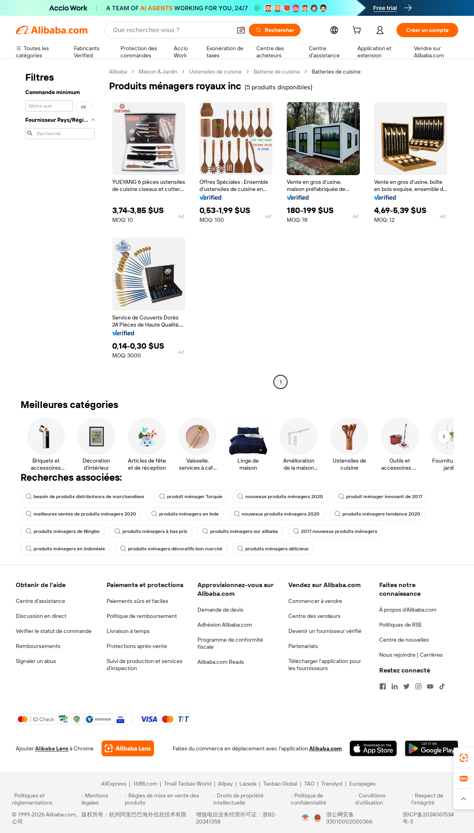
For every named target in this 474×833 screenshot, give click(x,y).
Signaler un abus (36, 661)
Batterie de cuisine (277, 71)
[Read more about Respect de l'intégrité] (436, 799)
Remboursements (38, 646)
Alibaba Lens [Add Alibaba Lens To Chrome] (51, 748)
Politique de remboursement (142, 616)
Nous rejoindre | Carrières (411, 655)
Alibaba (118, 71)
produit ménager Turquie (190, 496)
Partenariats (303, 646)
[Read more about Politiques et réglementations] (45, 799)
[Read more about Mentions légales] (101, 799)
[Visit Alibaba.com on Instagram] (418, 686)
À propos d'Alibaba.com (407, 609)
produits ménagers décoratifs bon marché (171, 549)
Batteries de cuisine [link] (336, 71)
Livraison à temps (128, 631)
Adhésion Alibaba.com (225, 624)
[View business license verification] (305, 818)
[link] (463, 758)
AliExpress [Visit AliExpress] (113, 783)
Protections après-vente (137, 646)
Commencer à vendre (315, 601)
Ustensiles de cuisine (215, 71)
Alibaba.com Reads (221, 662)
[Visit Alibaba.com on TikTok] (442, 686)
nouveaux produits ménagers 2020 (280, 496)
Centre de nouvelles (404, 640)
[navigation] (60, 227)
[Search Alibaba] (171, 30)
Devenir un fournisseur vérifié (324, 631)
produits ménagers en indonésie (65, 549)
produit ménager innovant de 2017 (380, 496)
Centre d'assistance (40, 601)
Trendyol (331, 783)
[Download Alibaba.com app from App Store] (373, 748)
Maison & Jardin (158, 71)
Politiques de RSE (400, 624)
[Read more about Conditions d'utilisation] (382, 799)
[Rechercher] (275, 30)
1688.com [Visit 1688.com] (145, 783)
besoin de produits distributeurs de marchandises (85, 496)
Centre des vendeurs (314, 616)
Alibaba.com (325, 748)
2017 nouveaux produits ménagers (335, 531)
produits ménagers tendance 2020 (377, 514)
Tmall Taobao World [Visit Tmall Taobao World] (187, 783)
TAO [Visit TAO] (309, 783)
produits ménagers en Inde (185, 514)
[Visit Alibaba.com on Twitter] (406, 686)
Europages (362, 783)
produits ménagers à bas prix (151, 531)
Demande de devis (220, 609)
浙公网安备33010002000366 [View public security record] (349, 818)
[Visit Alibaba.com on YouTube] (430, 686)
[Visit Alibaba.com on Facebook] (382, 686)
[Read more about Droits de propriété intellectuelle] (250, 799)
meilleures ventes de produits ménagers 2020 (81, 514)
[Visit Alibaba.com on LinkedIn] (394, 686)
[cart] (358, 31)
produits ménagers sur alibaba (240, 531)
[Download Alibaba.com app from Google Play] (431, 748)
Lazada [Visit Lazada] (247, 783)
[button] (241, 30)
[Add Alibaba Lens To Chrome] (128, 748)
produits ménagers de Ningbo (63, 531)
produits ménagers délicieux (272, 549)
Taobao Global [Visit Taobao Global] (280, 783)
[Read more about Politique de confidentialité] (322, 799)
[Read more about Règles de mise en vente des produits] (168, 799)
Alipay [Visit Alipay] (225, 783)
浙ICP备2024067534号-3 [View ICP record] (428, 818)
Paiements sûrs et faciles (137, 601)
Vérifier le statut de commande (54, 631)
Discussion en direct (41, 616)
